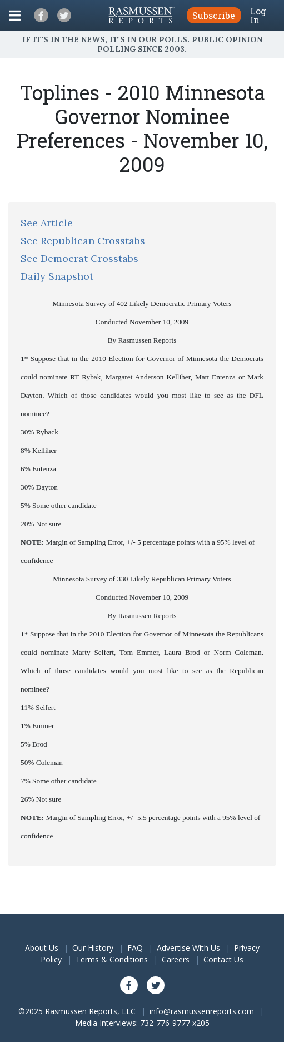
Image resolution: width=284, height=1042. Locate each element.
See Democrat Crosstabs (79, 258)
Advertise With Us (188, 947)
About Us (41, 947)
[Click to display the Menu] (14, 15)
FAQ (135, 947)
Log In (258, 15)
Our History (92, 947)
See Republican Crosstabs (83, 240)
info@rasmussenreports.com (202, 1011)
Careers (176, 959)
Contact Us (223, 959)
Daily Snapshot (57, 276)
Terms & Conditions (112, 959)
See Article (47, 222)
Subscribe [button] (213, 15)
